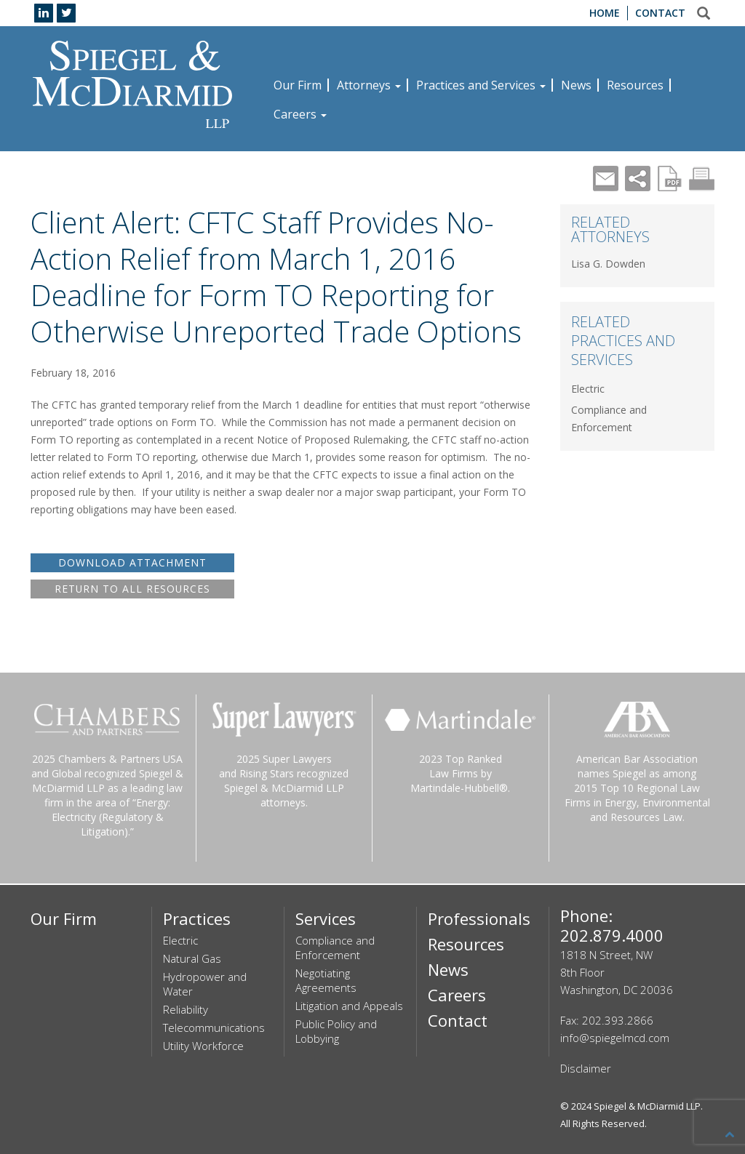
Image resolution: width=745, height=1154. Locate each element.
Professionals (479, 918)
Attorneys (369, 85)
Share (637, 178)
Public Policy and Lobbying (336, 1031)
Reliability (185, 1009)
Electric (588, 389)
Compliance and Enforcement (335, 947)
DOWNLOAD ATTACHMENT (132, 562)
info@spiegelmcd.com (614, 1037)
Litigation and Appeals (349, 1005)
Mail (605, 178)
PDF (669, 178)
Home (604, 13)
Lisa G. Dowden (608, 264)
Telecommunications (214, 1027)
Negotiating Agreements (325, 980)
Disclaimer (585, 1068)
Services (325, 918)
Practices (197, 918)
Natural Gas (192, 958)
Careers (300, 114)
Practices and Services (481, 85)
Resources (635, 85)
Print (701, 178)
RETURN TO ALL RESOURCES (132, 589)
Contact (660, 13)
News (576, 85)
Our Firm (298, 85)
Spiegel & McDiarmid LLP (647, 1106)
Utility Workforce (203, 1045)
